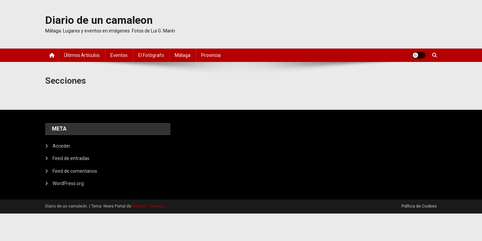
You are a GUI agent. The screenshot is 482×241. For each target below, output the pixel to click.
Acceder (61, 146)
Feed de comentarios (75, 171)
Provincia (211, 55)
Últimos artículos (82, 55)
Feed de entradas (71, 158)
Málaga (182, 55)
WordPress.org (68, 183)
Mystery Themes (147, 206)
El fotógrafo (151, 55)
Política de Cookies (419, 206)
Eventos (119, 55)
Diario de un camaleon (99, 20)
